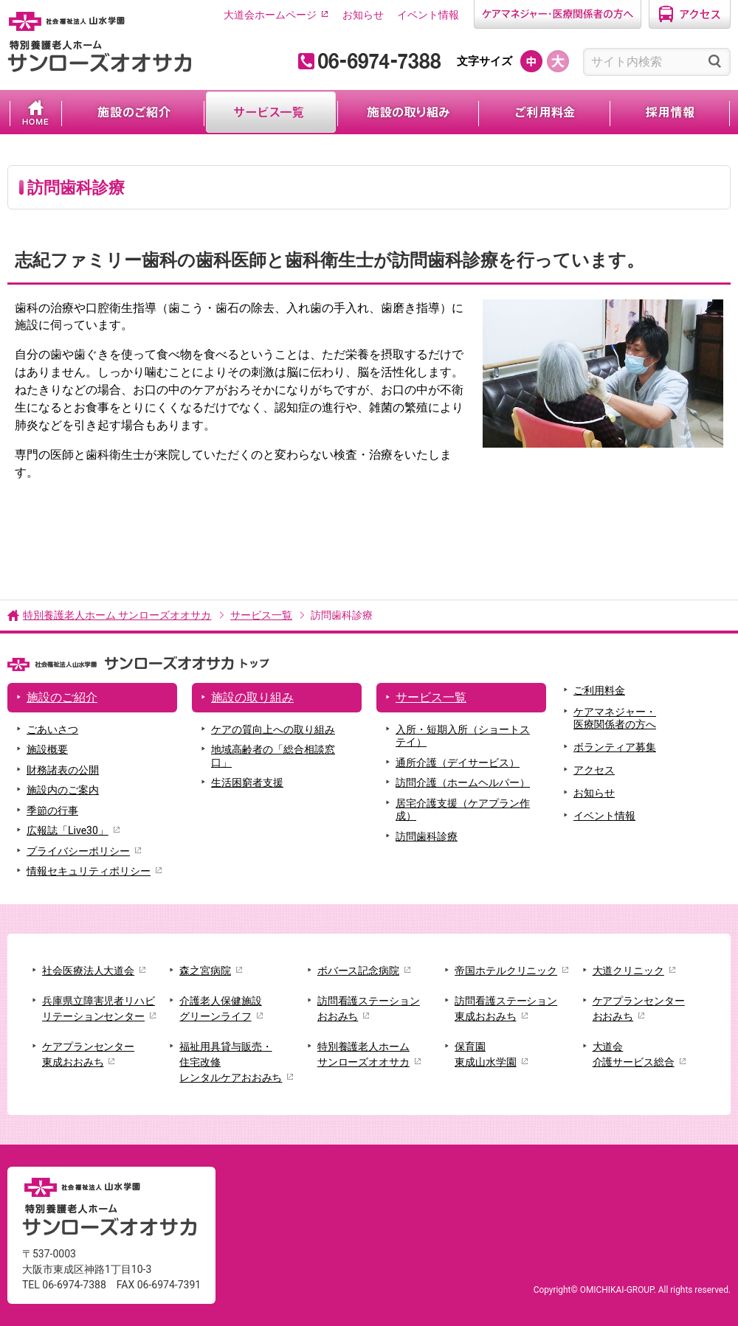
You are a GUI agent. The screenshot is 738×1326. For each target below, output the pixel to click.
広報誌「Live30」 (67, 830)
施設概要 (47, 749)
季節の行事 (52, 810)
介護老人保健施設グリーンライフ (220, 1008)
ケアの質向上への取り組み (273, 729)
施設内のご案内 (63, 790)
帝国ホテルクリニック (506, 970)
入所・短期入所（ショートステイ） (463, 736)
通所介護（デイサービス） (458, 762)
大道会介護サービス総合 (634, 1054)
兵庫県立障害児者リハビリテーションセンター (98, 1008)
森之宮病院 (205, 970)
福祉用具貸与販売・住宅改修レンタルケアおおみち (230, 1062)
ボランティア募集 (614, 747)
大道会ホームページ (270, 15)
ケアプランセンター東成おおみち (88, 1054)
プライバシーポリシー (78, 851)
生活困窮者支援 (247, 782)
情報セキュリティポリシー (89, 871)
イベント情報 (428, 15)
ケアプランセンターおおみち (639, 1008)
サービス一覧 (271, 112)
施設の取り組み (408, 112)
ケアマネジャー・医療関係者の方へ (614, 718)
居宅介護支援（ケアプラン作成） (463, 809)
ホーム (36, 112)
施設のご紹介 (132, 112)
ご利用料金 (544, 112)
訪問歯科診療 (427, 836)
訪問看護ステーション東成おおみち (506, 1008)
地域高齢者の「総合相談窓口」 (273, 755)
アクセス (594, 770)
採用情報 (670, 112)
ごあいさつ (52, 729)
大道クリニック (628, 970)
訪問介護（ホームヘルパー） (463, 782)
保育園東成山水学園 (485, 1054)
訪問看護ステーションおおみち (368, 1008)
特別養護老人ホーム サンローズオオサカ (117, 615)
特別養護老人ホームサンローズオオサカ (363, 1054)
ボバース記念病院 (358, 970)
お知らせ (363, 15)
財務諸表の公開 (63, 770)
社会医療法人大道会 (88, 970)
